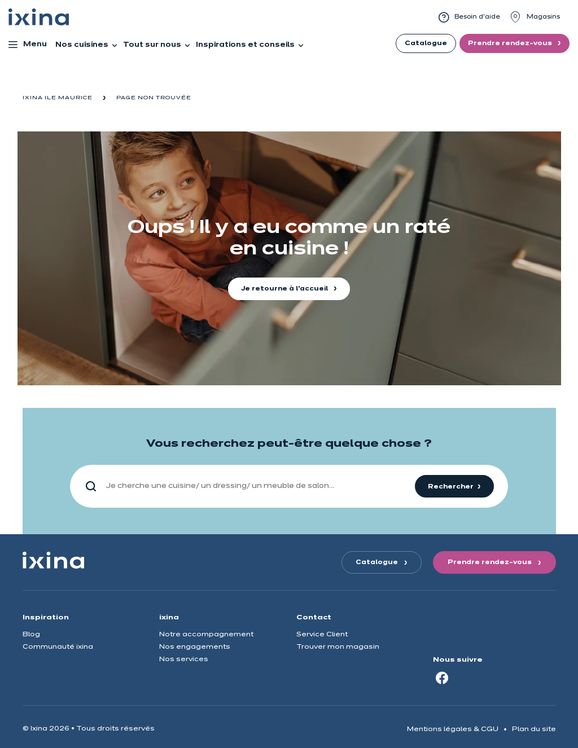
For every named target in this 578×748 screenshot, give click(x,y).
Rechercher (451, 487)
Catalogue (426, 43)
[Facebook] (442, 677)
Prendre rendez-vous (511, 43)
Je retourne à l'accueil (285, 289)
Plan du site (534, 729)
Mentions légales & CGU (452, 729)
